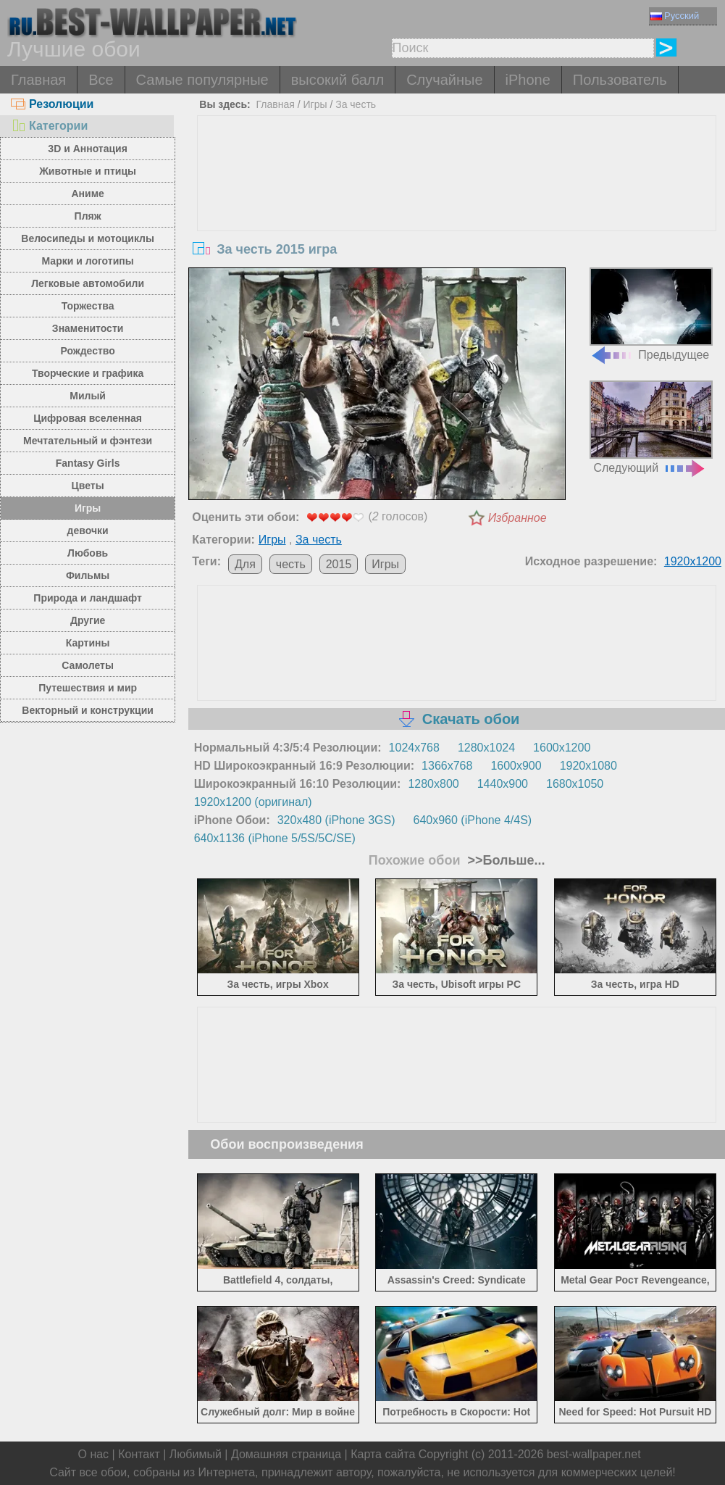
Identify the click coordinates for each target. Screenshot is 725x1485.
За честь (355, 104)
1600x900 (515, 766)
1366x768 (447, 766)
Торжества (88, 306)
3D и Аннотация (87, 148)
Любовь (87, 553)
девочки (88, 530)
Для (245, 564)
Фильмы (87, 575)
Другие (87, 620)
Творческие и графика (87, 373)
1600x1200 (561, 747)
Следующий (651, 427)
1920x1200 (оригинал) (253, 802)
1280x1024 (486, 747)
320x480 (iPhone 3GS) (336, 820)
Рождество (87, 351)
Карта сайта (383, 1454)
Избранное (517, 518)
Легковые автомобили (87, 283)
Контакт (139, 1454)
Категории (49, 126)
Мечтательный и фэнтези (87, 440)
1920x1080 (588, 766)
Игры (88, 508)
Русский (674, 15)
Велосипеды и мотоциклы (87, 238)
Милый (88, 396)
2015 (339, 564)
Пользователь (620, 80)
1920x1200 (692, 561)
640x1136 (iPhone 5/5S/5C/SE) (275, 838)
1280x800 (433, 784)
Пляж (88, 216)
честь (291, 564)
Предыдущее (651, 314)
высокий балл (337, 80)
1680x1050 (574, 784)
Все (100, 80)
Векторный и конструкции (88, 710)
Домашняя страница (286, 1454)
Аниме (87, 193)
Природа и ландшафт (87, 598)
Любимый (195, 1454)
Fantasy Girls (88, 463)
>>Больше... (504, 860)
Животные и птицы (87, 171)
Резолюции (52, 104)
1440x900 (502, 784)
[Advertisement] (457, 224)
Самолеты (88, 665)
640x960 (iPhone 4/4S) (473, 820)
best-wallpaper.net (594, 1454)
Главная (38, 80)
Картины (88, 643)
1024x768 (414, 747)
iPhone (528, 80)
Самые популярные (202, 80)
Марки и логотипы (88, 261)
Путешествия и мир (87, 688)
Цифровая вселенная (87, 418)
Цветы (88, 485)
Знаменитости (88, 328)
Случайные (444, 80)
